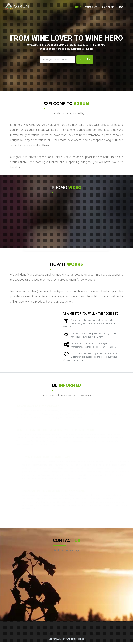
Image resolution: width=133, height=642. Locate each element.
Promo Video (91, 7)
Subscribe (84, 59)
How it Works (107, 7)
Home (78, 7)
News (120, 7)
